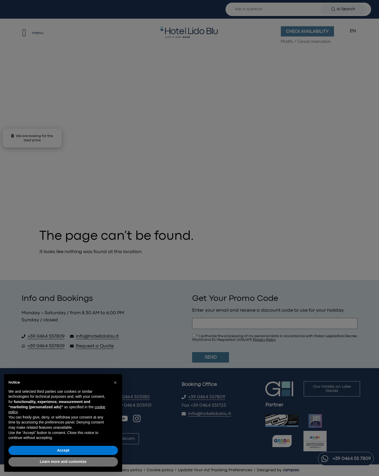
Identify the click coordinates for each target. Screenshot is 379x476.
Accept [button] (63, 450)
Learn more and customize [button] (63, 461)
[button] (115, 382)
